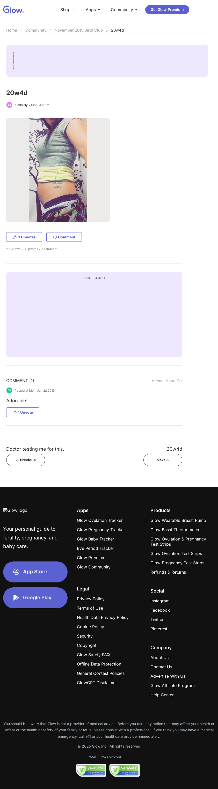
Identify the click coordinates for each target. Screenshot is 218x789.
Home (11, 30)
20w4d (117, 30)
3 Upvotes (24, 237)
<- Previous (26, 460)
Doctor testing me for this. (35, 449)
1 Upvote (23, 412)
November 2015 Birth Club (79, 30)
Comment (64, 237)
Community (35, 30)
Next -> (163, 460)
